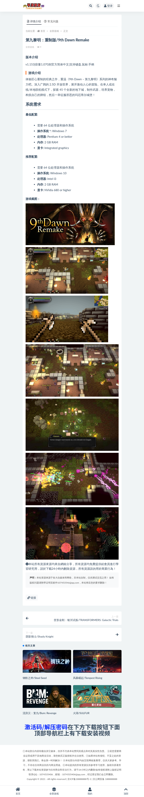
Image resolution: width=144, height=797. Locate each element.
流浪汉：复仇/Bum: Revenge (40, 713)
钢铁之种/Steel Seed (35, 677)
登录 (108, 5)
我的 (90, 791)
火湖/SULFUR (81, 713)
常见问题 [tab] (51, 21)
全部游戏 (54, 31)
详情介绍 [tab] (34, 21)
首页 (43, 31)
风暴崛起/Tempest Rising (87, 677)
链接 (31, 597)
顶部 (126, 791)
